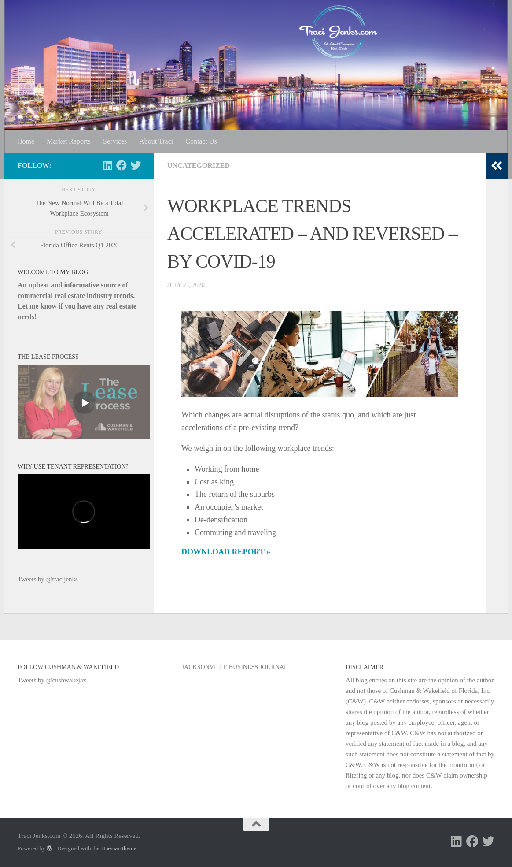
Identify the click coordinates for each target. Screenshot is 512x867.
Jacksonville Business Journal (235, 666)
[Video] (84, 402)
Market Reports (69, 141)
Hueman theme (118, 848)
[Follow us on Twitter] (135, 165)
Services (115, 141)
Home (25, 141)
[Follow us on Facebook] (121, 165)
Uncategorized (198, 165)
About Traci (156, 141)
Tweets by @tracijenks (48, 579)
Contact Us (201, 141)
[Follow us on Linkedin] (107, 165)
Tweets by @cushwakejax (52, 680)
